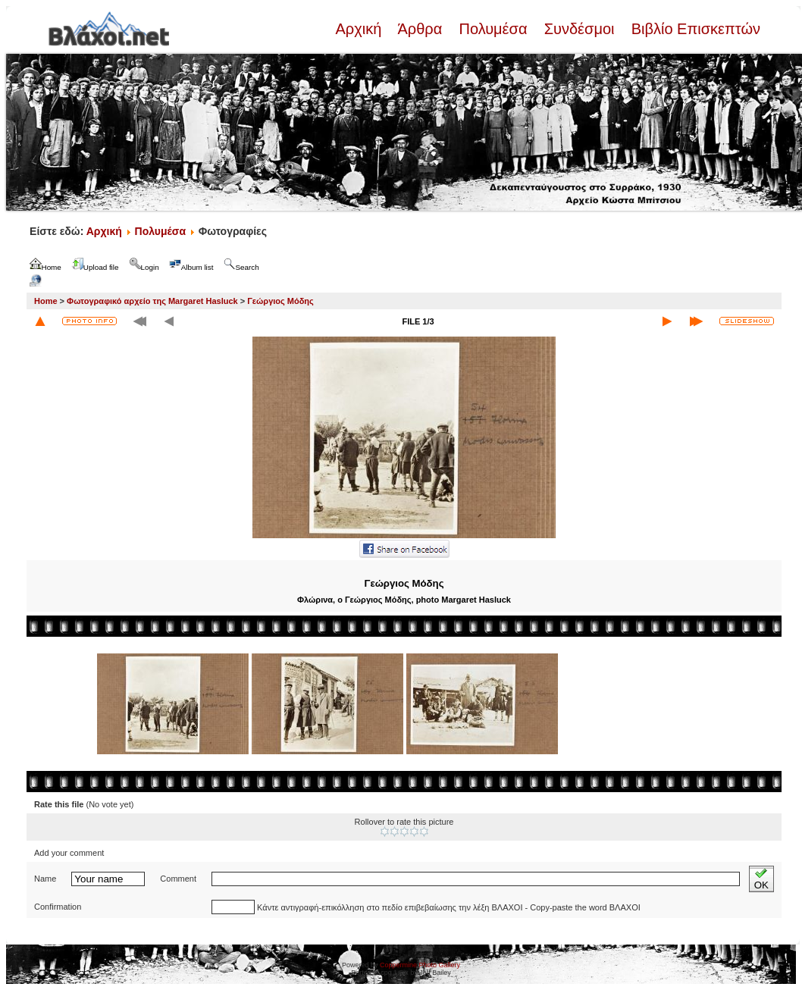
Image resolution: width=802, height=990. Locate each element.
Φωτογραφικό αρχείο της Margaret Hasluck (152, 300)
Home (46, 300)
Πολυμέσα (493, 28)
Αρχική (360, 28)
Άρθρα (420, 28)
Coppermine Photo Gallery (420, 965)
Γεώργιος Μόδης (280, 300)
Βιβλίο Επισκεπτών (693, 28)
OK (761, 879)
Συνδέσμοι (579, 28)
